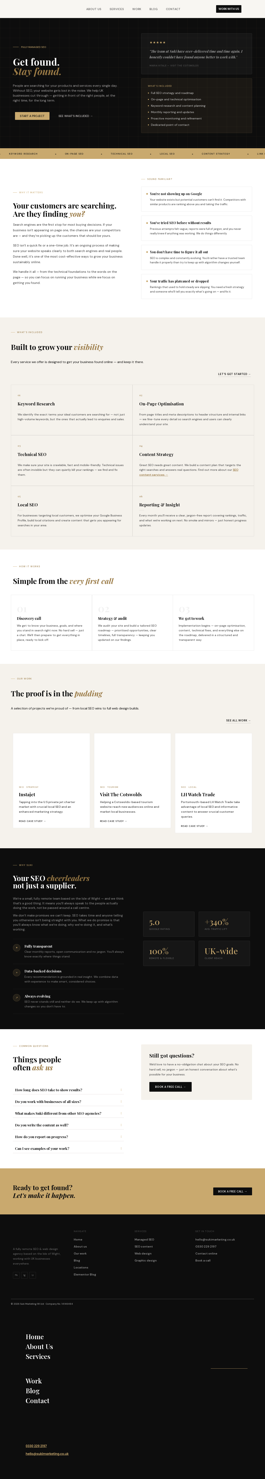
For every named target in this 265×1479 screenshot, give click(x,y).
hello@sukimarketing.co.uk (215, 1239)
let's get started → (234, 374)
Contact (173, 9)
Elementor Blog (85, 1274)
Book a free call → (170, 1087)
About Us (93, 9)
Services (117, 9)
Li (33, 1275)
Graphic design (146, 1260)
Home (78, 1239)
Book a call (203, 1260)
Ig (24, 1275)
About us (80, 1246)
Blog (154, 9)
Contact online (206, 1253)
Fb (16, 1275)
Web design (143, 1253)
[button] (76, 116)
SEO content (144, 1246)
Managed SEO (144, 1239)
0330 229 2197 (206, 1246)
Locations (81, 1267)
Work (136, 9)
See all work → (238, 720)
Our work (80, 1253)
